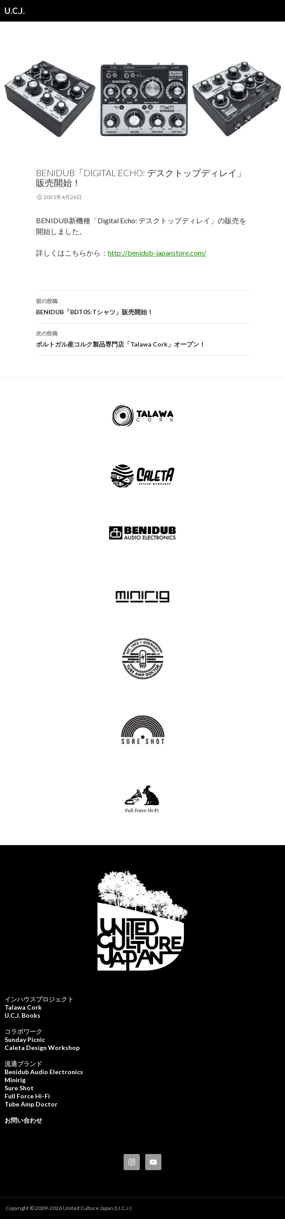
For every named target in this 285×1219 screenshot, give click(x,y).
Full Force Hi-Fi (27, 1096)
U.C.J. (14, 11)
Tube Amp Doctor (31, 1104)
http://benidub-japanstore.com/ (157, 252)
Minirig (15, 1080)
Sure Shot (19, 1088)
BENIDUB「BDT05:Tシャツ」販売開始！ (142, 306)
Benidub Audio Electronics (43, 1072)
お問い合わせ (23, 1120)
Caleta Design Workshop (42, 1047)
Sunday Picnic (24, 1039)
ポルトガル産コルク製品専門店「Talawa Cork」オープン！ (142, 338)
